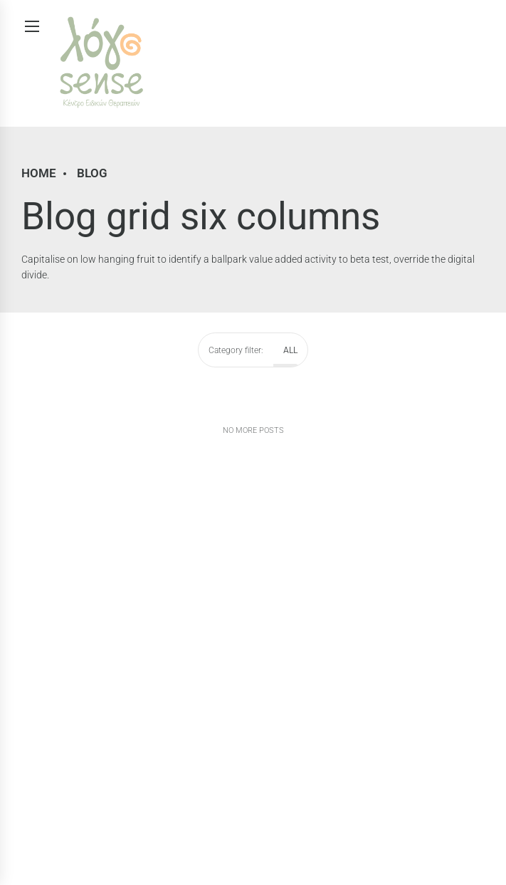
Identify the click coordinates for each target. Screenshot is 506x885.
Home (38, 173)
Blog (92, 173)
